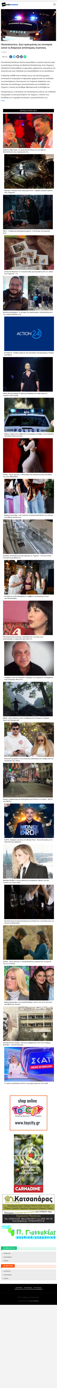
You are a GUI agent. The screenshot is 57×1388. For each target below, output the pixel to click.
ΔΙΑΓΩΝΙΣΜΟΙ (8, 1257)
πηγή (3, 100)
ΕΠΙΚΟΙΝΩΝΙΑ (28, 1288)
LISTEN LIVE (7, 1253)
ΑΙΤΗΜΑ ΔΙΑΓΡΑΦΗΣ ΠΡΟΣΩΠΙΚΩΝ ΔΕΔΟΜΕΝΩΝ (28, 1289)
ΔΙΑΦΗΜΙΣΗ (19, 1288)
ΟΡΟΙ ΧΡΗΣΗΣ (37, 1288)
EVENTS (6, 1260)
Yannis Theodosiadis (34, 1301)
